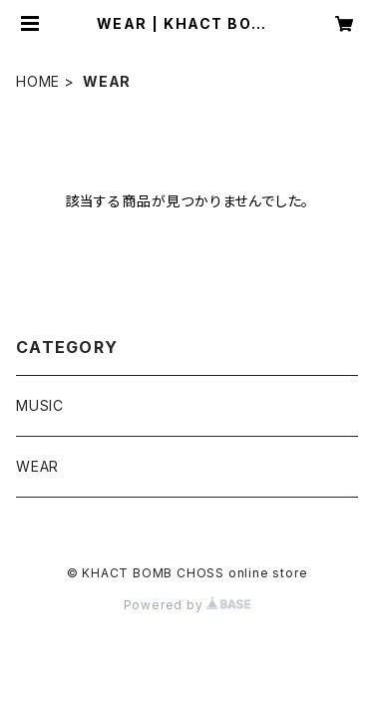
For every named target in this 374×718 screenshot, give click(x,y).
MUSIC (40, 405)
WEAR (37, 466)
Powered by (187, 604)
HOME (38, 81)
